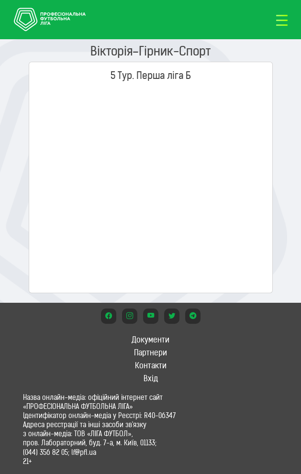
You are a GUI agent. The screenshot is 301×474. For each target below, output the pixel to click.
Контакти (151, 365)
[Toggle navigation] (282, 19)
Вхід (151, 378)
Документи (150, 339)
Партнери (150, 352)
